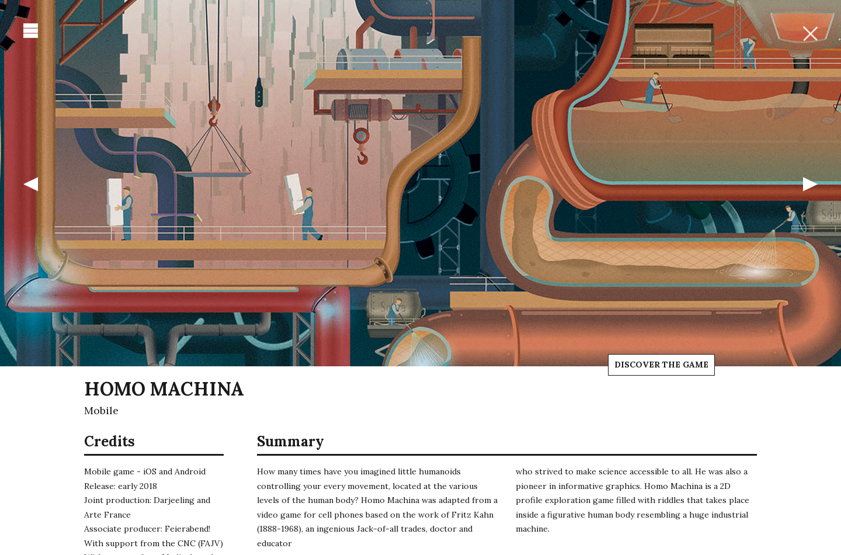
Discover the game (661, 364)
